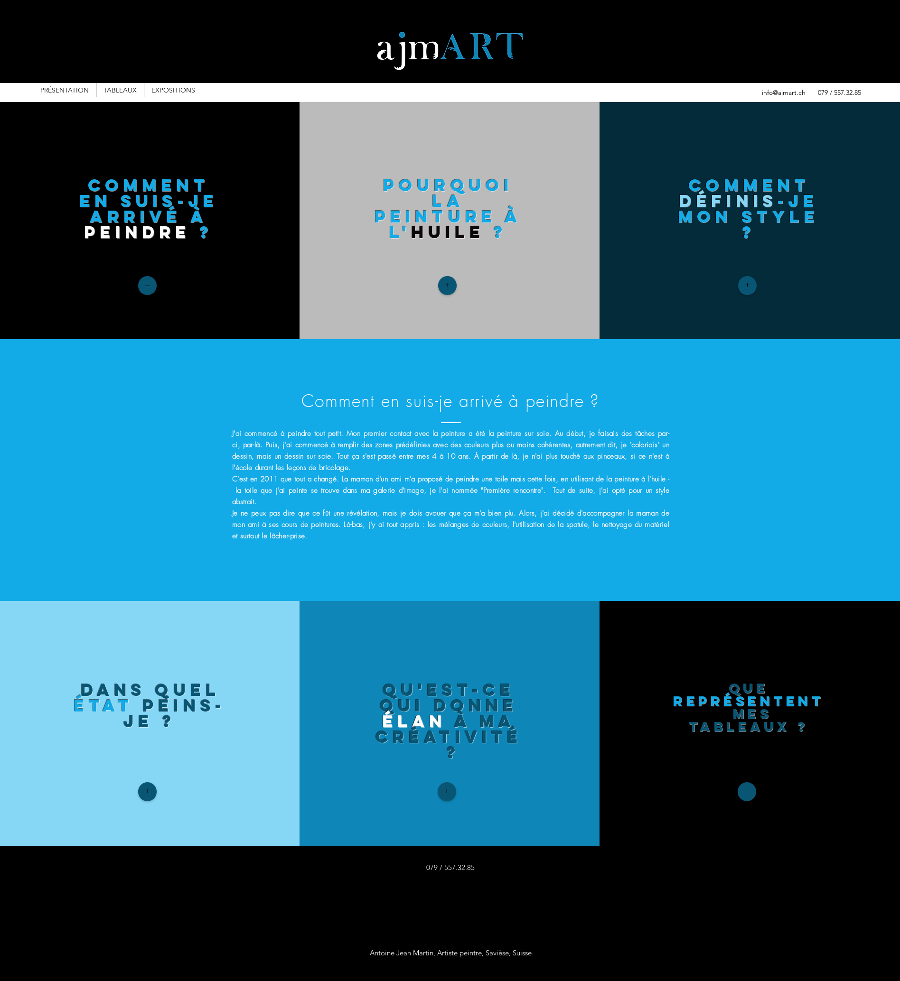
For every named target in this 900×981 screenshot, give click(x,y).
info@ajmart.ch (784, 92)
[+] (447, 285)
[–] (147, 285)
